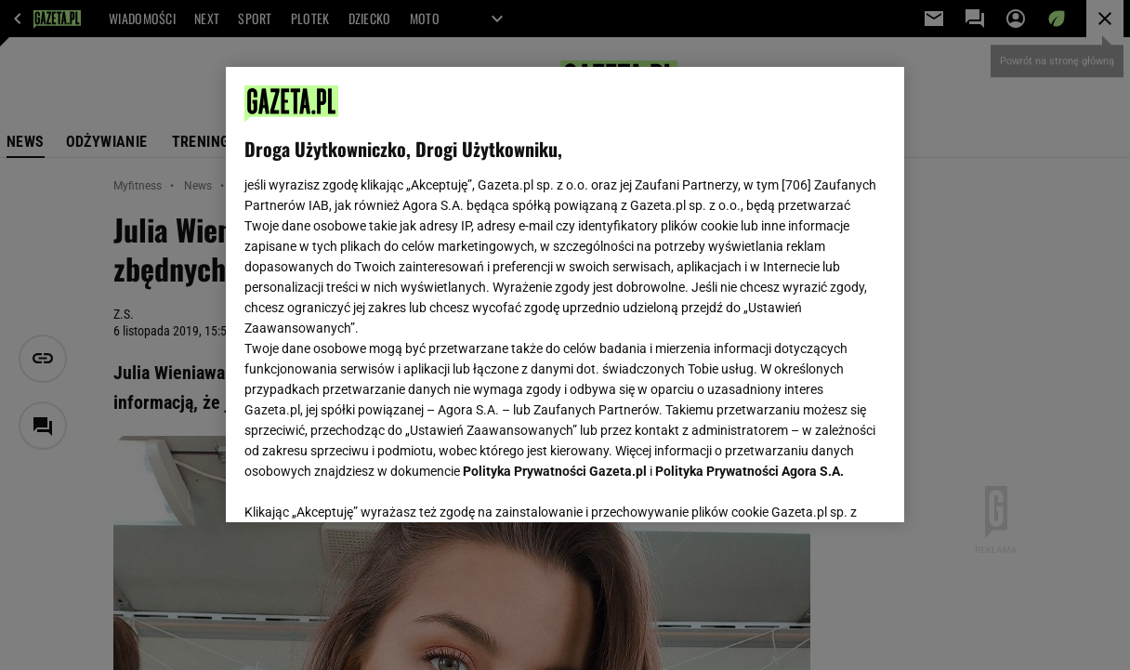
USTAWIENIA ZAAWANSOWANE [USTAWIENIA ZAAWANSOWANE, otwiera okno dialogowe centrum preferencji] (366, 485)
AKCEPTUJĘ (823, 486)
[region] (565, 294)
